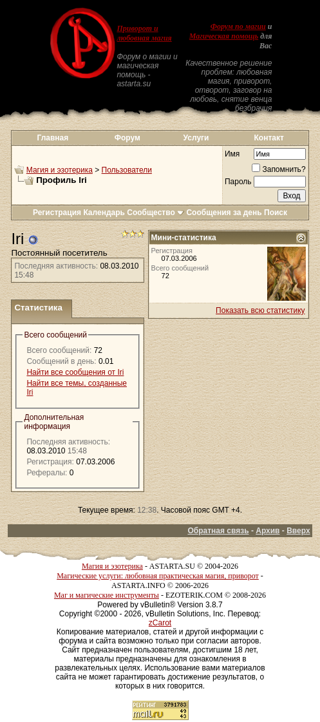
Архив (267, 530)
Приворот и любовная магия (144, 33)
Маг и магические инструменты (106, 595)
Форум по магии (238, 26)
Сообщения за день (223, 212)
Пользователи (127, 170)
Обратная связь (218, 530)
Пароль (238, 181)
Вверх (298, 530)
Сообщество (155, 212)
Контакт (269, 137)
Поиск (275, 212)
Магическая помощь (223, 36)
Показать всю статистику (260, 310)
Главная (52, 137)
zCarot (160, 622)
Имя (232, 153)
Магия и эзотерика (59, 170)
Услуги (196, 137)
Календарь (104, 212)
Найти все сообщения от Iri (75, 372)
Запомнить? (278, 169)
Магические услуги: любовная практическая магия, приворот (158, 575)
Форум (127, 137)
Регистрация (57, 212)
